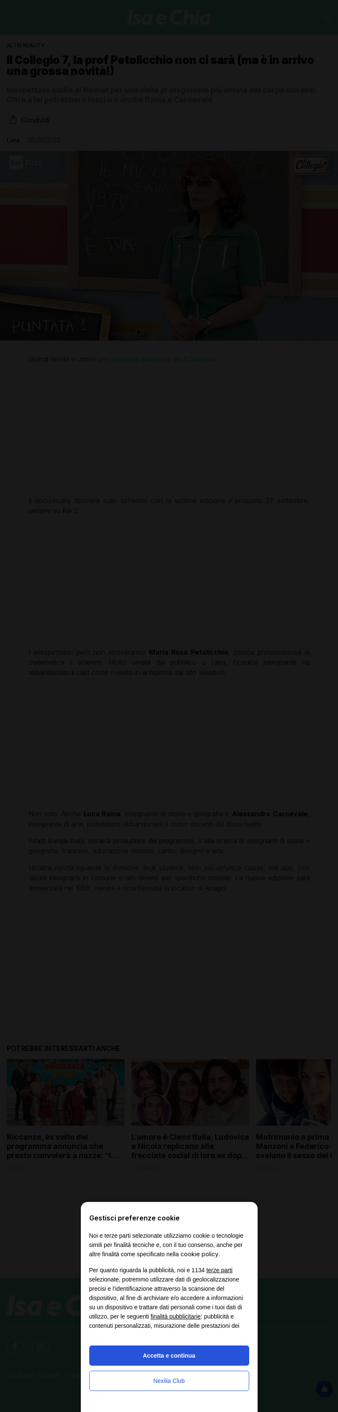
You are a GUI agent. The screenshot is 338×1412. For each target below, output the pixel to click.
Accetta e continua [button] (169, 1355)
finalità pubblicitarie (176, 1316)
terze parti (219, 1270)
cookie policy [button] (199, 1253)
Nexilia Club (169, 1380)
